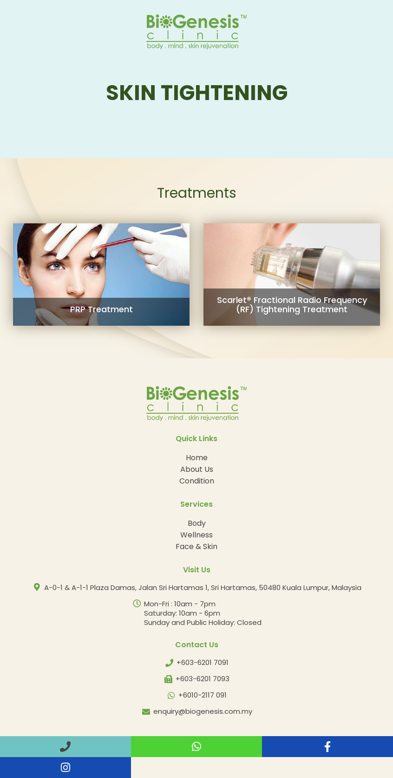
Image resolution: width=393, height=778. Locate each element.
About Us (196, 469)
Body (197, 523)
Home (197, 457)
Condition (196, 481)
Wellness (196, 535)
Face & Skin (196, 546)
